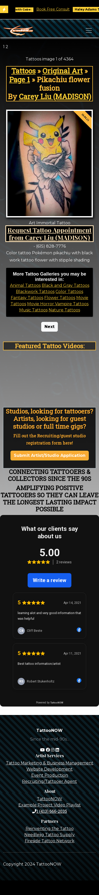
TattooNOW (49, 798)
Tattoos (23, 71)
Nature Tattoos (64, 310)
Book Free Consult (57, 9)
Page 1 (19, 79)
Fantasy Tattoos (27, 297)
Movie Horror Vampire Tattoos (58, 303)
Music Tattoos (33, 310)
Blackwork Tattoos (35, 291)
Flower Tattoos (59, 297)
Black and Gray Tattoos (65, 285)
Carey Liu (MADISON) (55, 96)
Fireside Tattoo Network (49, 840)
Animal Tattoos (25, 285)
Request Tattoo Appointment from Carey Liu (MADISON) (49, 234)
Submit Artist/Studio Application (49, 455)
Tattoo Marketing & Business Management (49, 763)
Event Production (49, 775)
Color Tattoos (69, 291)
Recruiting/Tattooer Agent (49, 781)
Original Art (62, 71)
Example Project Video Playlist (49, 805)
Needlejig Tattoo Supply (49, 834)
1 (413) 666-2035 (49, 811)
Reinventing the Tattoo (50, 828)
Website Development (49, 769)
